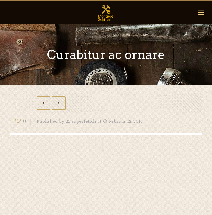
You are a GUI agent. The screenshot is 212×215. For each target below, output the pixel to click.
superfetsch (84, 121)
